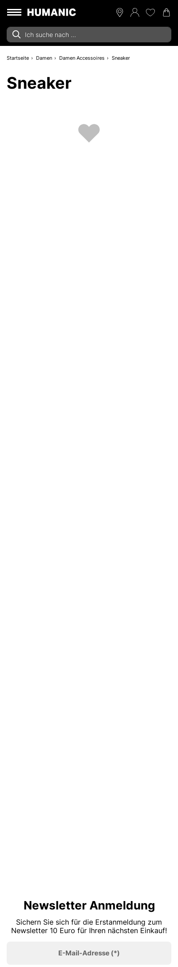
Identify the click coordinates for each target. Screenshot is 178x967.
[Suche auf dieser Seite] (89, 34)
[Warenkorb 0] (166, 12)
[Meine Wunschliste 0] (150, 12)
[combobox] (89, 34)
